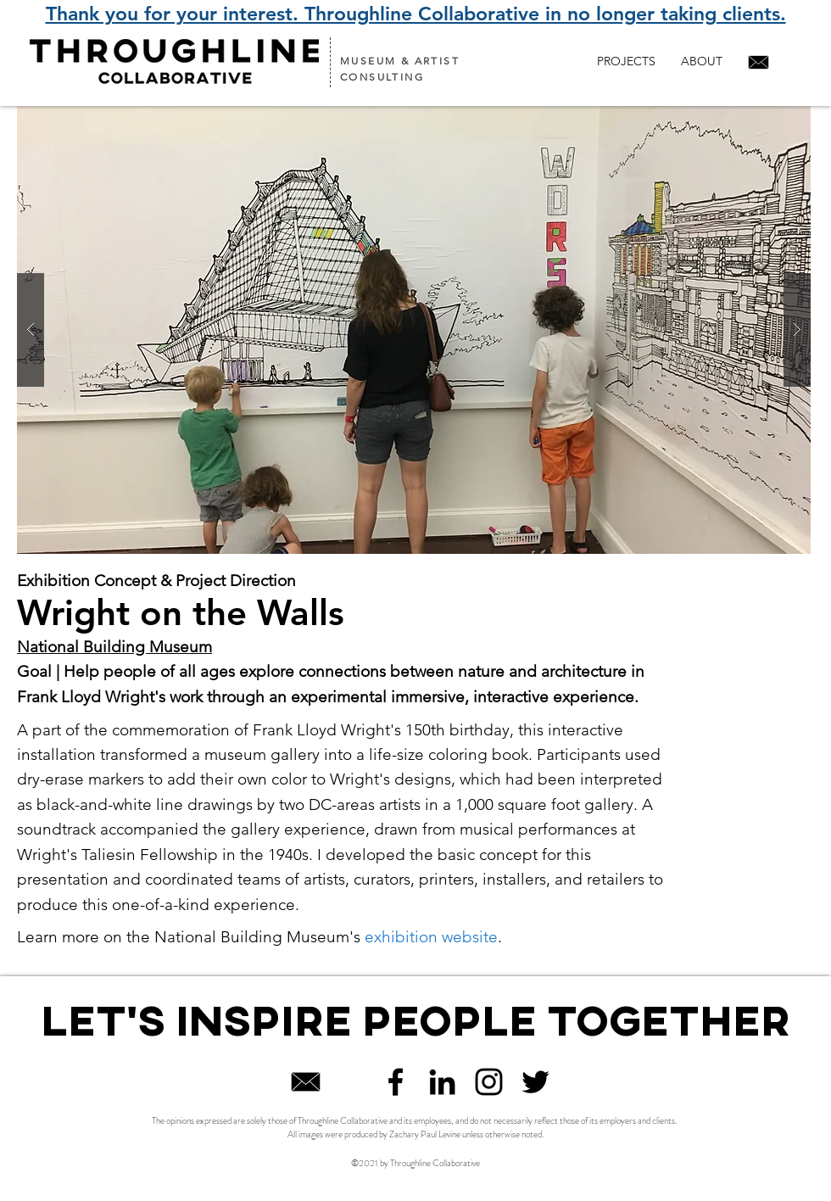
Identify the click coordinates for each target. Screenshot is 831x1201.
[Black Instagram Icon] (489, 1082)
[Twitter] (535, 1082)
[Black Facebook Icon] (395, 1082)
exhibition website (431, 937)
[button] (414, 330)
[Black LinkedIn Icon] (442, 1082)
